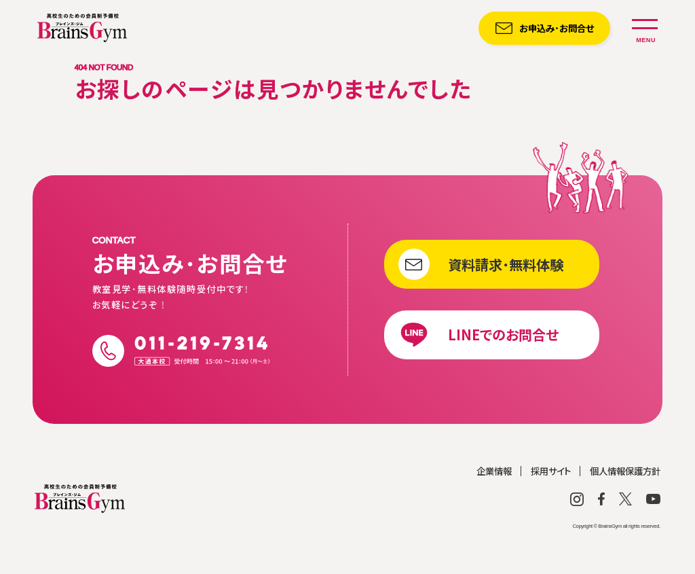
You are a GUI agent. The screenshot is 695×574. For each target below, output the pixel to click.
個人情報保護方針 (625, 498)
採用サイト (551, 498)
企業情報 (494, 498)
